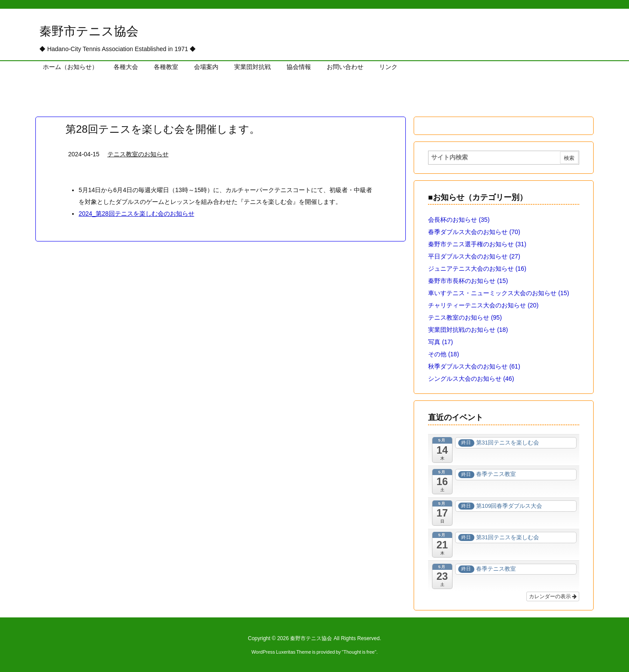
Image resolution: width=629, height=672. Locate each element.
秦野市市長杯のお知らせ (468, 280)
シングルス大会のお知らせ (471, 378)
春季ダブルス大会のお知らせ (474, 231)
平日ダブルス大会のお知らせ (474, 256)
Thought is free (358, 652)
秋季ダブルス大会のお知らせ (474, 366)
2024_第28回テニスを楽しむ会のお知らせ (136, 213)
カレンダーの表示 (553, 596)
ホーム (49, 90)
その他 (443, 354)
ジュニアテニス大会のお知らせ (477, 268)
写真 (440, 341)
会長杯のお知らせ (459, 219)
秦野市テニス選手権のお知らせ (477, 244)
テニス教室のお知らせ (97, 90)
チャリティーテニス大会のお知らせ (483, 305)
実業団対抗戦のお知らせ (468, 329)
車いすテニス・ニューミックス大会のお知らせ (498, 292)
